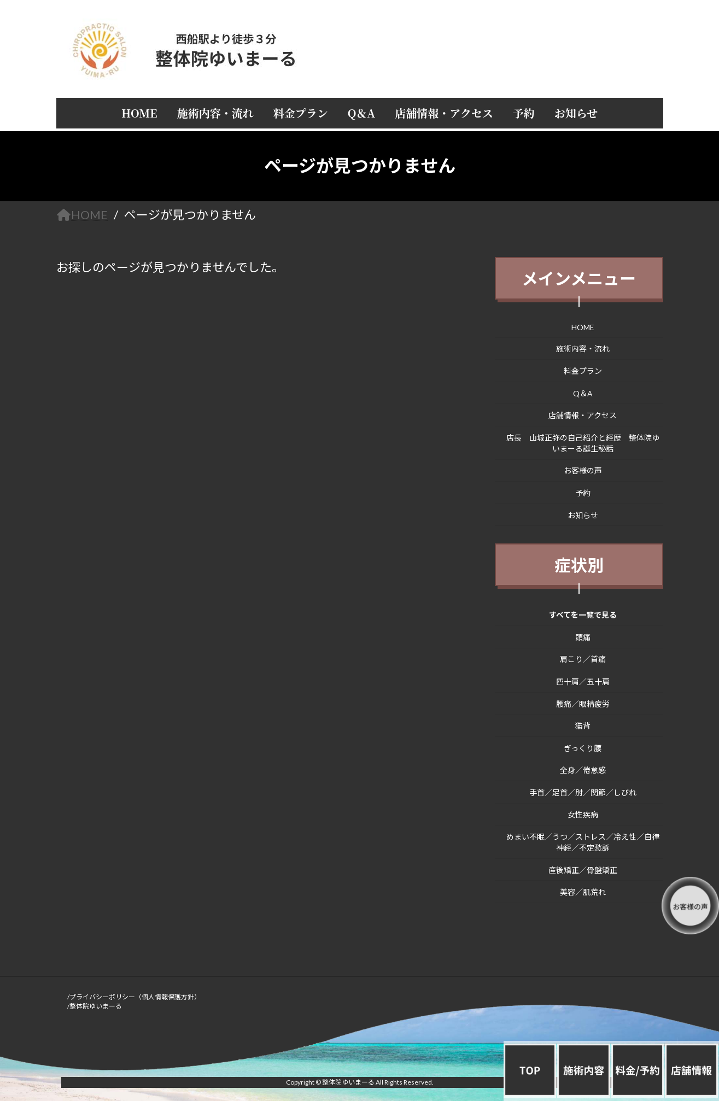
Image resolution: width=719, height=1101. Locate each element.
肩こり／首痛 (583, 659)
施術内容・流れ (583, 348)
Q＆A (583, 392)
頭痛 (583, 636)
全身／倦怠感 (583, 770)
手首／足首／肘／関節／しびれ (582, 792)
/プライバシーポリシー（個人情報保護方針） (134, 997)
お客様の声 (583, 470)
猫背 (583, 725)
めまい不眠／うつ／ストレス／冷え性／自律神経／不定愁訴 (582, 842)
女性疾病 (583, 814)
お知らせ (583, 514)
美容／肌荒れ (583, 892)
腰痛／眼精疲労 (583, 703)
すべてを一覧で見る (583, 614)
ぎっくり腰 (582, 747)
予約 (583, 492)
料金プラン (583, 371)
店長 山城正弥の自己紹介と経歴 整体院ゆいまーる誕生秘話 (582, 442)
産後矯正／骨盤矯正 (582, 869)
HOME (582, 326)
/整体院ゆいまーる (94, 1006)
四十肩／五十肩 (583, 681)
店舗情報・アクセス (582, 415)
